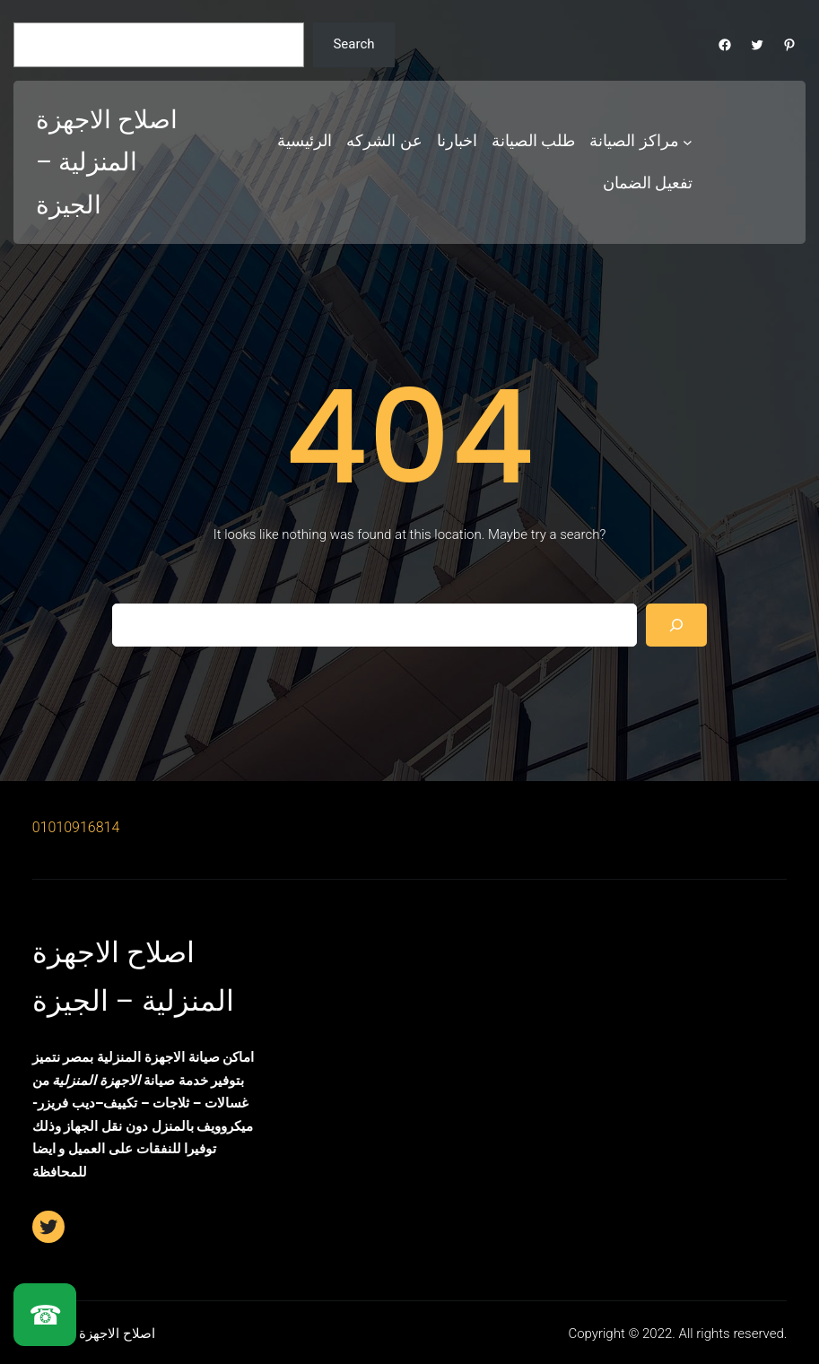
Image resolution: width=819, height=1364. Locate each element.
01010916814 (76, 827)
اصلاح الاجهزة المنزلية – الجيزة (107, 162)
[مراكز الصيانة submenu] (688, 141)
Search (353, 44)
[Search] (676, 625)
